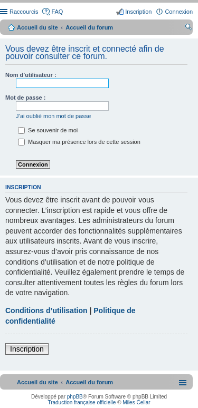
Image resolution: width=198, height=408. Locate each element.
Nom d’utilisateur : (30, 75)
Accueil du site (37, 27)
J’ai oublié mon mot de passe (53, 116)
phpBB (75, 397)
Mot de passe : (25, 97)
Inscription (27, 349)
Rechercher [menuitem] (188, 28)
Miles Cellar (136, 402)
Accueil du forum (89, 27)
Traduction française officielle (82, 402)
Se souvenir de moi (48, 130)
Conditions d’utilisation (46, 310)
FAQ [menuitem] (57, 11)
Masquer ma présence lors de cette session (79, 142)
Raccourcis (24, 11)
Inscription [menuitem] (138, 11)
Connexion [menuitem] (179, 11)
